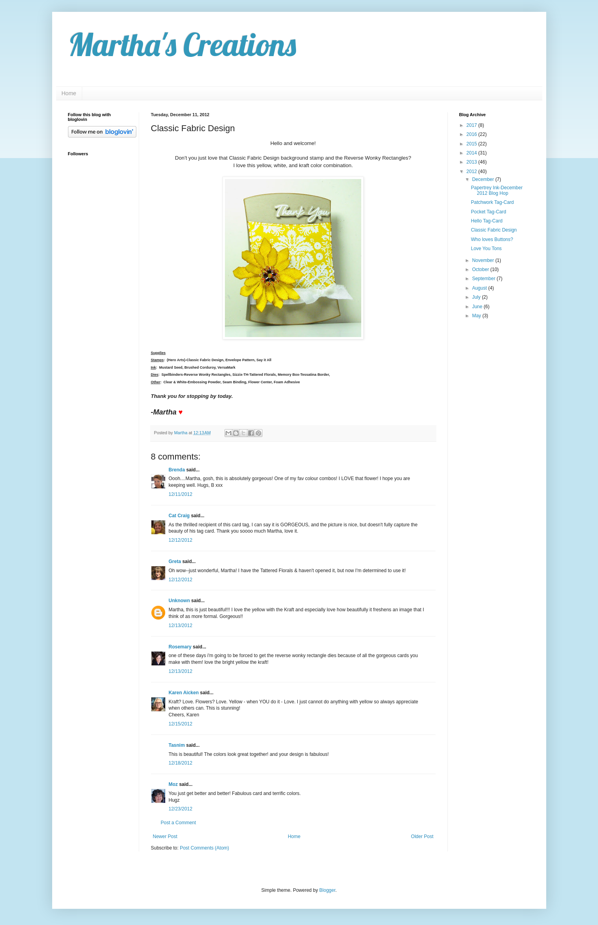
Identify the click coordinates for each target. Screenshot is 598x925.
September (484, 278)
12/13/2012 (180, 625)
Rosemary (180, 647)
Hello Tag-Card (486, 221)
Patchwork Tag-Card (492, 202)
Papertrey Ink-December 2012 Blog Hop (497, 190)
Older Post (422, 836)
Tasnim (177, 745)
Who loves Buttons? (492, 239)
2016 (472, 134)
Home (69, 93)
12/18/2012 (180, 763)
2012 (472, 171)
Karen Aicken (184, 692)
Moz (173, 784)
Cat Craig (179, 515)
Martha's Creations (182, 44)
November (483, 260)
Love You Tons (486, 248)
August (480, 288)
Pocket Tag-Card (488, 212)
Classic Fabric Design (494, 230)
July (477, 297)
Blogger (327, 890)
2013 (472, 162)
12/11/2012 (180, 494)
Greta (175, 561)
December (483, 179)
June (477, 306)
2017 (472, 125)
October (481, 269)
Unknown (179, 600)
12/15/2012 (180, 724)
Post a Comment (178, 822)
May (477, 315)
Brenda (177, 470)
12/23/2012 (180, 809)
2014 (472, 153)
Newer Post (165, 836)
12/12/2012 (180, 540)
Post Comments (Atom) (204, 848)
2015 (472, 144)
